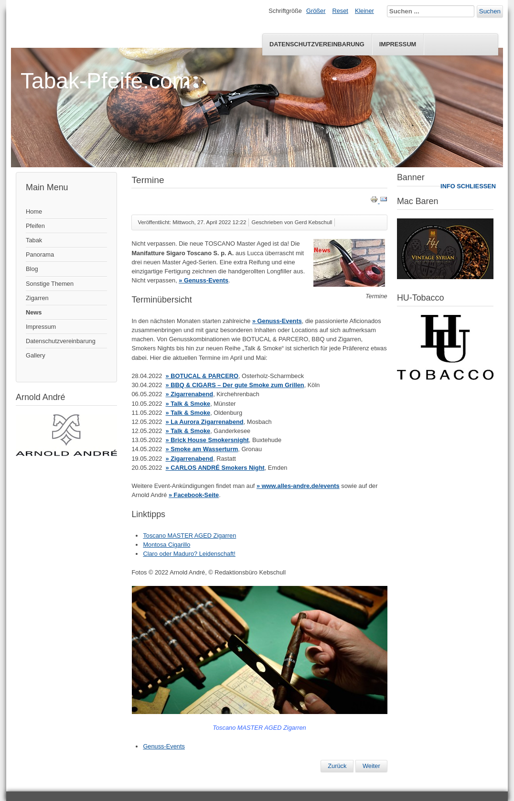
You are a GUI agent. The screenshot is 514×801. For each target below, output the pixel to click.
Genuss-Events (164, 746)
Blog (32, 268)
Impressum (398, 44)
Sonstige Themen (50, 283)
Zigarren (37, 298)
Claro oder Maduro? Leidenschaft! (189, 553)
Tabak (34, 240)
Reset (340, 10)
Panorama (40, 254)
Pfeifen (35, 225)
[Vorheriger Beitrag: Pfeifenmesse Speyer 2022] (337, 766)
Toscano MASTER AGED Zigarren (189, 535)
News (34, 312)
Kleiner (364, 10)
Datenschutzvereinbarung (316, 44)
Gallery (35, 355)
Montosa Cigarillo (166, 544)
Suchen (490, 11)
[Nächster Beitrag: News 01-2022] (371, 766)
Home (34, 211)
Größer (316, 10)
